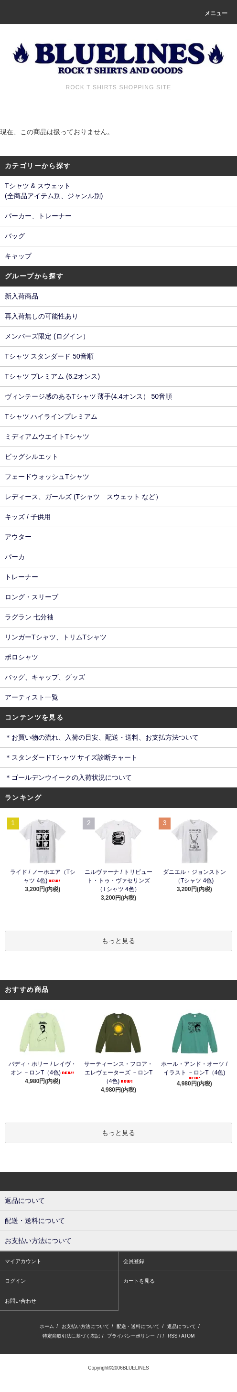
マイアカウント (23, 1261)
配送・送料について (138, 1326)
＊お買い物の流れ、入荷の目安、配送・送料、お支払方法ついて (102, 737)
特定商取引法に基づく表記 (71, 1336)
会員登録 (133, 1261)
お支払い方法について (85, 1326)
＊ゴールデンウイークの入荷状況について (68, 777)
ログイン (15, 1281)
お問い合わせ (20, 1301)
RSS (173, 1336)
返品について (181, 1326)
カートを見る (139, 1281)
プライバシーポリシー (131, 1336)
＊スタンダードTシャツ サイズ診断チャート (71, 757)
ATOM (187, 1336)
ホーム (47, 1326)
